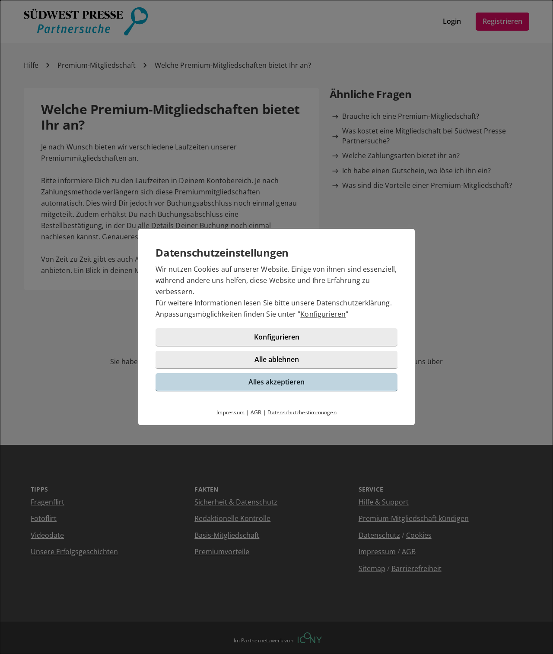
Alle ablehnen (276, 359)
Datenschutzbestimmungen (302, 412)
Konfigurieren (323, 314)
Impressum (230, 412)
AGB (256, 412)
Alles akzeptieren (276, 382)
